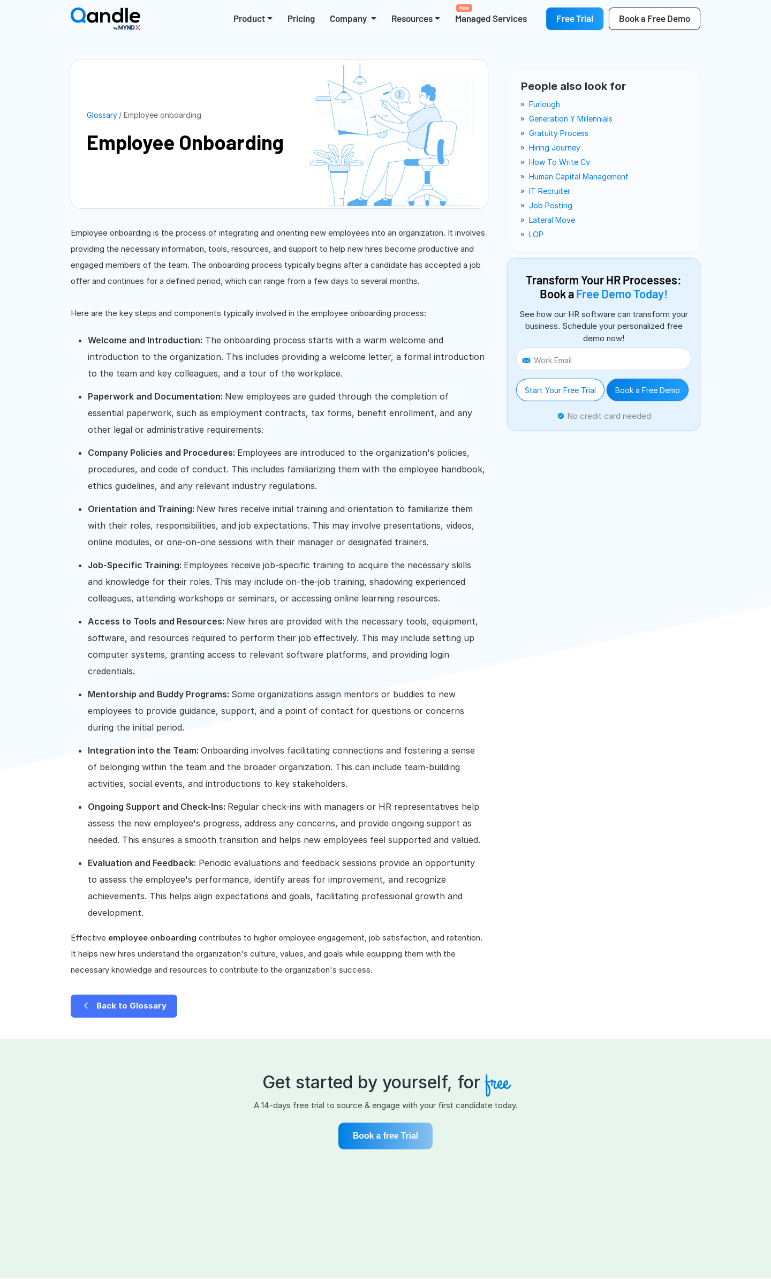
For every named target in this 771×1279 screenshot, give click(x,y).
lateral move (552, 219)
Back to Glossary (124, 1005)
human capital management (579, 176)
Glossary (102, 114)
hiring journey (554, 147)
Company (349, 18)
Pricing (301, 18)
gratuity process (558, 133)
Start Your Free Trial (560, 390)
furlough (544, 104)
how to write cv (559, 162)
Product (249, 18)
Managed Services (491, 14)
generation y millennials (571, 118)
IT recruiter (549, 190)
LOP (536, 234)
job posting (550, 205)
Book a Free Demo (647, 390)
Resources (412, 18)
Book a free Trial (385, 1136)
